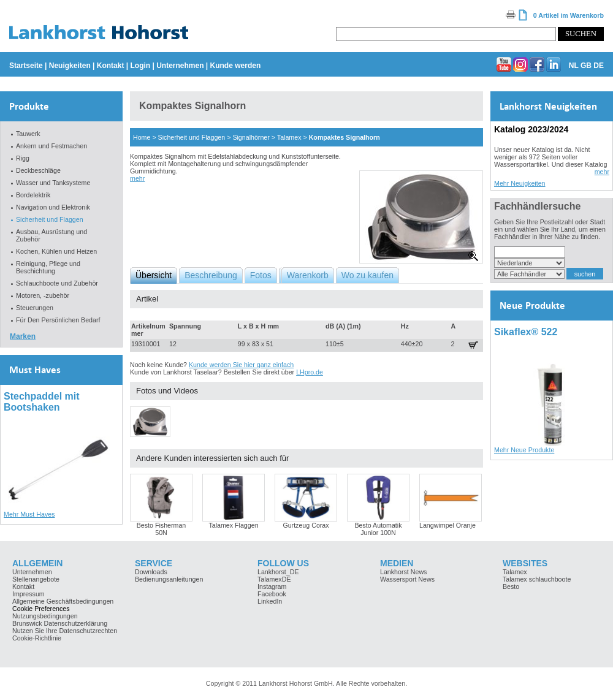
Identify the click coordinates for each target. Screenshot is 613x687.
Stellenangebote (35, 579)
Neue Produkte (532, 305)
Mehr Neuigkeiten (520, 183)
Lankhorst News (403, 571)
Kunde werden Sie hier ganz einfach (241, 364)
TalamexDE (274, 579)
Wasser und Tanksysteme (53, 182)
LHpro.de (309, 372)
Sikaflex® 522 (525, 332)
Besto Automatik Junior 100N (378, 529)
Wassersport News (407, 579)
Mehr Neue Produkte (524, 450)
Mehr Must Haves (29, 514)
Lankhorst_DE (278, 571)
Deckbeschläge (38, 170)
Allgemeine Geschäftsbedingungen (62, 601)
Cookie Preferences (41, 608)
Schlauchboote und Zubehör (57, 283)
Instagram (271, 586)
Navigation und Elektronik (53, 207)
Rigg (22, 158)
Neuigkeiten (70, 65)
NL (574, 65)
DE (598, 65)
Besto (511, 586)
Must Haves (35, 370)
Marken (23, 336)
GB (586, 65)
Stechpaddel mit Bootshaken (42, 401)
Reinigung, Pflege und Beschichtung (48, 267)
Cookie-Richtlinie (36, 638)
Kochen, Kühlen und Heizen (56, 251)
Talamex (289, 137)
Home (141, 137)
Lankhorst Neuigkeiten (548, 106)
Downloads (151, 571)
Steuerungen (34, 307)
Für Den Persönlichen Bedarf (58, 320)
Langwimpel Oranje (447, 525)
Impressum (28, 594)
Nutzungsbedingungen (45, 616)
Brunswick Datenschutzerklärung (59, 623)
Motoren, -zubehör (42, 295)
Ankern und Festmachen (51, 146)
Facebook (271, 594)
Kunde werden (235, 65)
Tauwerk (28, 133)
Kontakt (110, 65)
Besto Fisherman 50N (161, 529)
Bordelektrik (33, 195)
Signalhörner (250, 137)
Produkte (29, 106)
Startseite (26, 65)
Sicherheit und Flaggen (49, 219)
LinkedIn (269, 601)
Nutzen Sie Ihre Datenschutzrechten (64, 630)
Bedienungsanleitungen (169, 579)
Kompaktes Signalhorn (344, 137)
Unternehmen (180, 65)
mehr (137, 178)
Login (140, 65)
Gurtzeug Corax (306, 525)
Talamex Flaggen (233, 525)
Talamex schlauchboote (537, 579)
